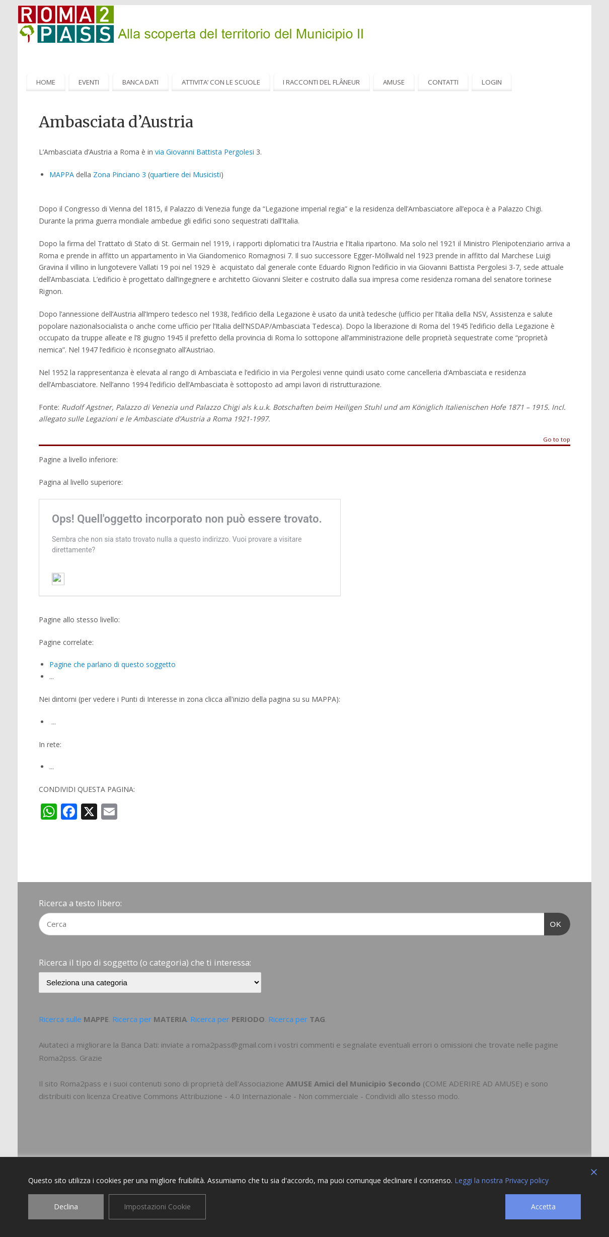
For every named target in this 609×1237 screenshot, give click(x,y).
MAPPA (61, 174)
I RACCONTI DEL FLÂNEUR (321, 82)
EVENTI (89, 82)
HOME (45, 82)
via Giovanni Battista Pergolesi (204, 152)
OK (553, 922)
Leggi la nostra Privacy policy (501, 1180)
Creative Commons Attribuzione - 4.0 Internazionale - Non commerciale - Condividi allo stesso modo (285, 1096)
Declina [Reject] (66, 1206)
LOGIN (492, 82)
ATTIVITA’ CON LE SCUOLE (221, 82)
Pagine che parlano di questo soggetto (112, 664)
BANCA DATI (140, 82)
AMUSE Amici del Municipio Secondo (353, 1083)
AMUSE (394, 82)
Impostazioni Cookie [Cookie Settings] (157, 1206)
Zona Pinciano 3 (119, 174)
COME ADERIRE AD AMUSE (472, 1083)
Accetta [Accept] (543, 1206)
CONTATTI (443, 82)
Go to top (556, 439)
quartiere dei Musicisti (185, 174)
